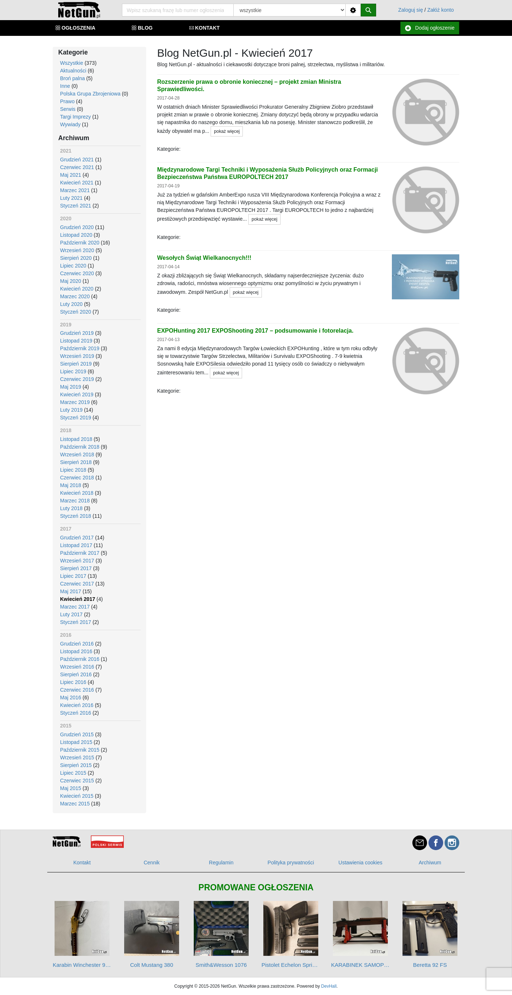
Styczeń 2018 (75, 516)
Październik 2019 (79, 348)
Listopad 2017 (76, 545)
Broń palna (72, 78)
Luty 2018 (71, 508)
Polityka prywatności (291, 862)
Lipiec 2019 (73, 371)
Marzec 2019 (75, 402)
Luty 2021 (71, 198)
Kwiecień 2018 (76, 493)
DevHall (329, 986)
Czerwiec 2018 (77, 477)
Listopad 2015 (76, 742)
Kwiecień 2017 (77, 599)
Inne (65, 86)
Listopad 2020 (76, 235)
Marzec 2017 (75, 607)
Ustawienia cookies (360, 862)
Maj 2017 (70, 591)
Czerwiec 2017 (77, 584)
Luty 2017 (71, 614)
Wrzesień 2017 (77, 561)
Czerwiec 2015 (77, 780)
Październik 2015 (79, 750)
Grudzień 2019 (77, 333)
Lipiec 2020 (73, 266)
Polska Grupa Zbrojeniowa (90, 94)
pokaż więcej (227, 131)
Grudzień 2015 (77, 734)
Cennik (152, 862)
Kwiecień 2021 (76, 183)
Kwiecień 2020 (76, 289)
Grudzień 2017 (77, 537)
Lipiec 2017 (73, 576)
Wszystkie (71, 63)
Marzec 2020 (75, 296)
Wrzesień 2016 (77, 667)
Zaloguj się (410, 10)
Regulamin (221, 862)
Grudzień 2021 (77, 159)
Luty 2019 (71, 410)
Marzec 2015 (75, 804)
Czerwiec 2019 (77, 379)
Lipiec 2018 (73, 470)
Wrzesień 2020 (77, 250)
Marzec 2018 (75, 501)
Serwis (67, 109)
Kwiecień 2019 (76, 394)
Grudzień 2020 (77, 227)
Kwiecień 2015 (76, 796)
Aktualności (73, 71)
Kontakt (81, 862)
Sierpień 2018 (76, 462)
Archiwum (430, 862)
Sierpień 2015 (76, 765)
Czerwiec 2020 (77, 273)
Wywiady (70, 124)
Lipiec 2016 (73, 682)
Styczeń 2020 (75, 312)
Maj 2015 (70, 788)
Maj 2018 (70, 485)
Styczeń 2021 (75, 206)
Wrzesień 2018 (77, 454)
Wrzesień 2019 (77, 356)
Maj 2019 (70, 387)
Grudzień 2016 (77, 644)
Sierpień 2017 (76, 568)
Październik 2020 (79, 243)
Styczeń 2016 (75, 713)
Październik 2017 (79, 553)
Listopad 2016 (76, 651)
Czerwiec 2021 (77, 167)
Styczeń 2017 (75, 622)
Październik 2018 (79, 447)
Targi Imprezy (75, 117)
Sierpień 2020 (76, 258)
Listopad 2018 (76, 439)
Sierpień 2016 (76, 674)
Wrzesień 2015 (77, 757)
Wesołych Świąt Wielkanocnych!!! (204, 258)
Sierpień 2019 (76, 364)
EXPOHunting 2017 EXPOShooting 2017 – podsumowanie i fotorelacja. (255, 331)
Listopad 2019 (76, 341)
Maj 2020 (70, 281)
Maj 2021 (70, 175)
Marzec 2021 (75, 190)
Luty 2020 (71, 304)
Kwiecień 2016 (76, 705)
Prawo (67, 101)
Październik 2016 (79, 659)
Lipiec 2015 (73, 773)
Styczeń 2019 (75, 417)
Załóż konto (440, 10)
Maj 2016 (70, 697)
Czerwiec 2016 (77, 690)
